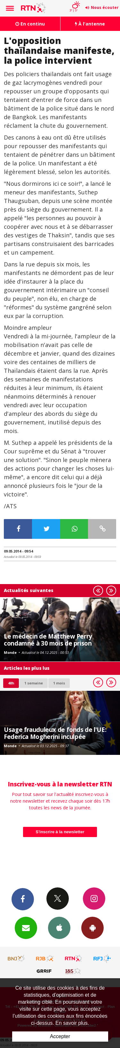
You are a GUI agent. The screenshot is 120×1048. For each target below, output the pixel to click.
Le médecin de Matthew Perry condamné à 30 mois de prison (48, 639)
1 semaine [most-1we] (33, 683)
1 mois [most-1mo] (59, 683)
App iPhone (59, 927)
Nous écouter (105, 7)
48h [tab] (11, 683)
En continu (30, 24)
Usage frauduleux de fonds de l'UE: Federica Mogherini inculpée (55, 733)
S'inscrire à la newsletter (60, 831)
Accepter (60, 1036)
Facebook (23, 899)
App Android (92, 927)
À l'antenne (90, 24)
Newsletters (26, 927)
